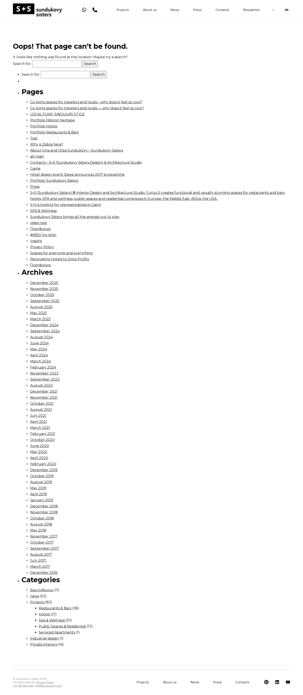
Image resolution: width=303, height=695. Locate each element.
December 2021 (44, 391)
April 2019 (38, 494)
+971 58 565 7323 (23, 685)
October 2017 (42, 542)
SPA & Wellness (43, 211)
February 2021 (42, 434)
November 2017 (44, 536)
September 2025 (44, 301)
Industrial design (44, 638)
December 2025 (44, 283)
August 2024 (41, 337)
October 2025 (42, 295)
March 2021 (40, 428)
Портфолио (40, 229)
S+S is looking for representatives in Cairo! (65, 205)
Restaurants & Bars (55, 608)
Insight (36, 241)
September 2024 (45, 331)
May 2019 (38, 488)
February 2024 (43, 367)
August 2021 (41, 410)
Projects (122, 11)
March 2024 (40, 361)
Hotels (44, 614)
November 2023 (44, 373)
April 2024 (39, 355)
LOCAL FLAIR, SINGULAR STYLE (57, 114)
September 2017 (44, 548)
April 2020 (39, 458)
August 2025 (41, 307)
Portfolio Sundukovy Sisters (54, 181)
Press (197, 11)
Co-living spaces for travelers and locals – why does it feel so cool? (86, 102)
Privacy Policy (42, 247)
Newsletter (251, 11)
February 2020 (43, 464)
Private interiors (43, 644)
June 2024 (39, 343)
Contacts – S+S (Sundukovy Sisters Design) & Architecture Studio (86, 162)
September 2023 (45, 379)
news (34, 596)
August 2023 (41, 385)
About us (149, 11)
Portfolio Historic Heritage (52, 120)
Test (33, 138)
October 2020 (42, 440)
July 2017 (38, 561)
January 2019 (41, 500)
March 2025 (40, 319)
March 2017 (40, 567)
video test (38, 223)
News (174, 11)
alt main (37, 156)
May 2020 (38, 452)
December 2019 (44, 470)
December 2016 (43, 573)
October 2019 (42, 476)
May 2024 (38, 349)
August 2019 (41, 482)
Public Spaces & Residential (62, 626)
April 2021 (38, 422)
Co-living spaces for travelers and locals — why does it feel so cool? (87, 108)
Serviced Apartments (57, 632)
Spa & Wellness (52, 620)
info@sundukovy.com (48, 685)
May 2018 (38, 530)
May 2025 (38, 313)
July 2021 (38, 416)
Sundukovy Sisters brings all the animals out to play (74, 217)
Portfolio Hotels (43, 126)
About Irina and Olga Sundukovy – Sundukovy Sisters (76, 150)
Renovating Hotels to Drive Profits (59, 259)
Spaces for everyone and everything (61, 253)
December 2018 (44, 506)
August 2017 (41, 554)
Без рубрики (42, 590)
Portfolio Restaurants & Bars (54, 132)
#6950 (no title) (43, 235)
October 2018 (42, 518)
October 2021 (42, 404)
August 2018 (41, 524)
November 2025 (44, 289)
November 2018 (44, 512)
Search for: (22, 64)
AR (287, 10)
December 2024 (44, 325)
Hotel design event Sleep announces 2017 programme (77, 175)
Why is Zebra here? (46, 144)
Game (35, 168)
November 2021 (44, 397)
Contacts (222, 11)
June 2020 (39, 446)
